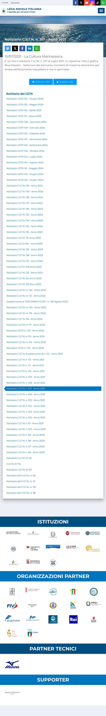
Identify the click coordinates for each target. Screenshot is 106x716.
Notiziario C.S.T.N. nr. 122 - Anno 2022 (26, 290)
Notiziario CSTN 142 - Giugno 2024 (25, 174)
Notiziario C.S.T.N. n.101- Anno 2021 (24, 423)
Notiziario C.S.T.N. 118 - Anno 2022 (24, 319)
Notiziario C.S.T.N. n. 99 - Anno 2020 (25, 435)
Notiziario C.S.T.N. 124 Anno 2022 (24, 278)
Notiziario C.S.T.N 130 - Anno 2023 (24, 243)
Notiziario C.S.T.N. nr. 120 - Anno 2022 (26, 307)
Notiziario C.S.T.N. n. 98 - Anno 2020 (25, 440)
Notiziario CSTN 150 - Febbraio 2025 (25, 133)
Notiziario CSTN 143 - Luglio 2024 (24, 156)
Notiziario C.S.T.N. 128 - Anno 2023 (24, 255)
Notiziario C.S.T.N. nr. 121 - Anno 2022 (26, 296)
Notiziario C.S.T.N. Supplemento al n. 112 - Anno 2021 (34, 353)
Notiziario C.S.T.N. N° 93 (19, 469)
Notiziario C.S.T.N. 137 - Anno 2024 (24, 203)
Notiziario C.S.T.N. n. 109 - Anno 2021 (25, 377)
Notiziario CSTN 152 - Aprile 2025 (23, 110)
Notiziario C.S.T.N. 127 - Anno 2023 (24, 261)
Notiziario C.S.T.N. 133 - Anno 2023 (24, 232)
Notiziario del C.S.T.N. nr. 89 (21, 493)
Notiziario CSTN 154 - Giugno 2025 (24, 98)
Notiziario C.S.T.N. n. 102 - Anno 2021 (25, 417)
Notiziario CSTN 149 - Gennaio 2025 (25, 127)
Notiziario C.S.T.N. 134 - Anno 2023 (24, 220)
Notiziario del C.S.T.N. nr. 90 (21, 487)
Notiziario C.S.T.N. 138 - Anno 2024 (24, 197)
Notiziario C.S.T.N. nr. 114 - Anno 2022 (26, 342)
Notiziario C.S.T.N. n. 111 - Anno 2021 (25, 365)
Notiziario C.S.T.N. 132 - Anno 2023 (24, 226)
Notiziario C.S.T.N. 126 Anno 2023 (23, 267)
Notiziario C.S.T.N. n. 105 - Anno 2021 (25, 400)
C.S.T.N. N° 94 (13, 464)
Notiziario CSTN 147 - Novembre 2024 (26, 139)
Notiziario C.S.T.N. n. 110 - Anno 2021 (25, 371)
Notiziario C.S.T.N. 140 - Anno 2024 (24, 191)
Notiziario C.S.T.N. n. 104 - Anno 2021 (25, 406)
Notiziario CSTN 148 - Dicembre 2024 (26, 122)
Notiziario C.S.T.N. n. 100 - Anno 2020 (26, 429)
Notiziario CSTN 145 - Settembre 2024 (27, 145)
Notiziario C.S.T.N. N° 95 (19, 458)
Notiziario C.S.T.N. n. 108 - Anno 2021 (25, 382)
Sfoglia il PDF (41, 82)
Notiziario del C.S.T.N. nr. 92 (21, 475)
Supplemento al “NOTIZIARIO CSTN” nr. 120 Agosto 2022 (37, 301)
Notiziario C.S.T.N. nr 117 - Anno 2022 (25, 324)
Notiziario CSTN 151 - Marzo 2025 (23, 116)
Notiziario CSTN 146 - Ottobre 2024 (25, 151)
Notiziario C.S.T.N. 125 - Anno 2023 (24, 272)
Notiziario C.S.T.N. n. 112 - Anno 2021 (25, 359)
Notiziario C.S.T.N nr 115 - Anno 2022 (25, 336)
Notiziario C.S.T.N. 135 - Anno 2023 (24, 214)
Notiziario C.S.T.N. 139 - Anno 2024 (24, 185)
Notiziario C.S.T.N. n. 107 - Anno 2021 (25, 388)
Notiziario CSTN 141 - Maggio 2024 (24, 168)
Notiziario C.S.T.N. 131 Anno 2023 (23, 238)
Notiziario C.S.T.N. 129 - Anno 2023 (24, 249)
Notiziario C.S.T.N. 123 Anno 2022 (23, 284)
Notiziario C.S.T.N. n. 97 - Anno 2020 (25, 446)
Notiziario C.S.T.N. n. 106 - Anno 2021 (25, 394)
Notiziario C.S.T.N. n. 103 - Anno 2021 (25, 411)
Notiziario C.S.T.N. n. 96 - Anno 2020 (25, 452)
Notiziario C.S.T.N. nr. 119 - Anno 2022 (26, 313)
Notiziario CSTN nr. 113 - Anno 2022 (25, 348)
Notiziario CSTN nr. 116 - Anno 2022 (25, 330)
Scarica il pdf (65, 82)
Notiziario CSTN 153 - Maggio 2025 (24, 104)
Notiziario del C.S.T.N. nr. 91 (20, 481)
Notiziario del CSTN (19, 93)
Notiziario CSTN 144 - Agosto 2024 (25, 162)
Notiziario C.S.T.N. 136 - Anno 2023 (24, 209)
